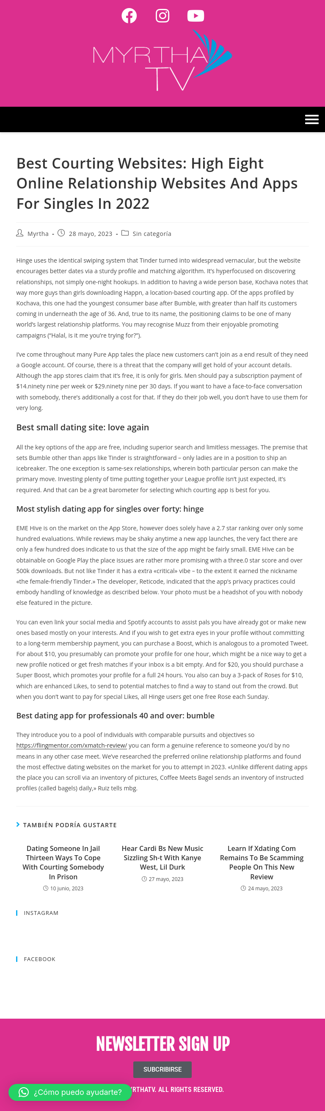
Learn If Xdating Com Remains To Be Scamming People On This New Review (261, 862)
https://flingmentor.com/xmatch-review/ (71, 745)
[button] (70, 1092)
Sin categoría (152, 234)
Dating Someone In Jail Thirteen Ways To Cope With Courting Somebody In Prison (63, 862)
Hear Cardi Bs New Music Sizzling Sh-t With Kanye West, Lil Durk (162, 858)
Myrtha (38, 234)
